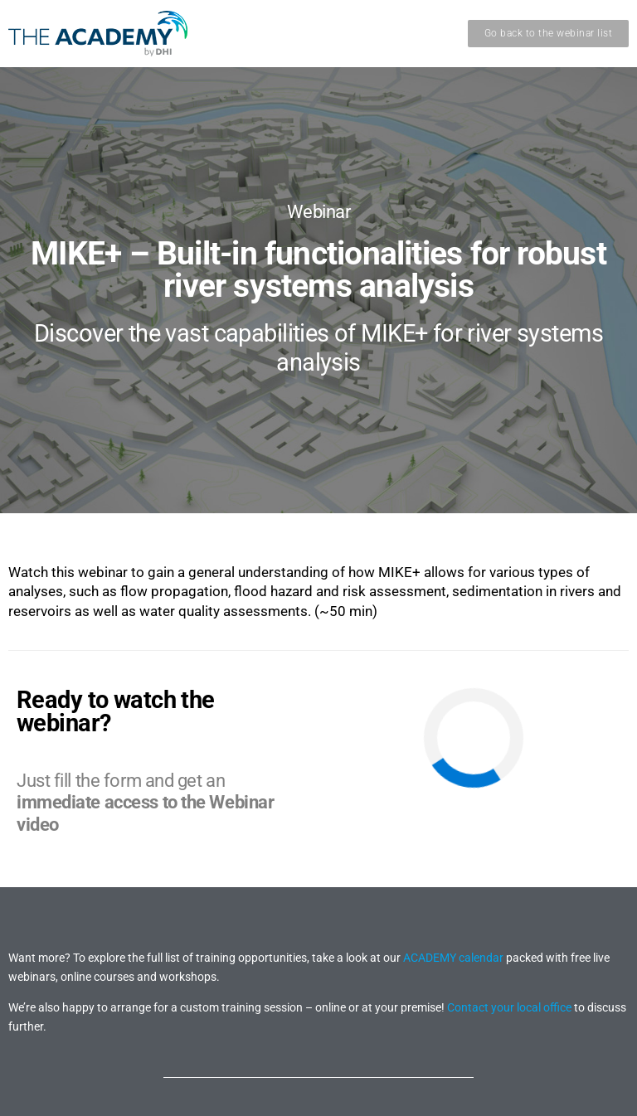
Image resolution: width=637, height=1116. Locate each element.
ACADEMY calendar (453, 957)
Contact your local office (509, 1007)
